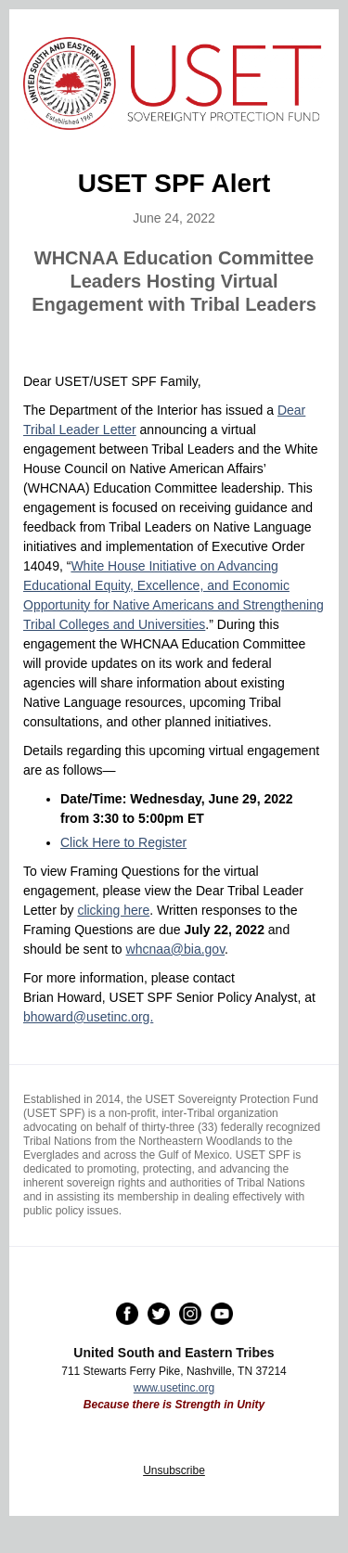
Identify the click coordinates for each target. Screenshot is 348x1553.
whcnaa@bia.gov (176, 949)
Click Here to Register (123, 842)
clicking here (113, 910)
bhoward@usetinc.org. (88, 1016)
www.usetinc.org (174, 1387)
